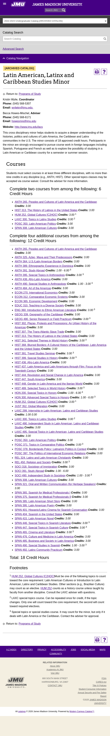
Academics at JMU (55, 669)
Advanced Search (13, 48)
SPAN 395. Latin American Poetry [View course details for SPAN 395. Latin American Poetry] (35, 505)
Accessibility (58, 649)
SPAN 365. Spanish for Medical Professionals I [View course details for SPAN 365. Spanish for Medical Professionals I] (42, 492)
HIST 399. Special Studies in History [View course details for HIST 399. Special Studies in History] (36, 358)
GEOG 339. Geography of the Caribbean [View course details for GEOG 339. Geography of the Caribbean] (39, 314)
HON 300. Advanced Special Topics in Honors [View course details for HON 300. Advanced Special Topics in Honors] (42, 397)
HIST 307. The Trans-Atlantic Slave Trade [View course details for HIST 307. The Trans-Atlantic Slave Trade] (39, 331)
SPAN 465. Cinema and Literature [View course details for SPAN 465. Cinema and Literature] (35, 532)
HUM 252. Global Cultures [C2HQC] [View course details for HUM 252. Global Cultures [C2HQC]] (36, 214)
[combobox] (55, 21)
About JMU (55, 666)
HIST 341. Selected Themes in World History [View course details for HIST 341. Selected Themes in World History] (41, 340)
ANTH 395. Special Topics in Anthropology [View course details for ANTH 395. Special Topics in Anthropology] (40, 275)
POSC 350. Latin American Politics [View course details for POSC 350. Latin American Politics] (35, 223)
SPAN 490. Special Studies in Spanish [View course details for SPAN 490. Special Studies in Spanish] (37, 545)
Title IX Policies (99, 685)
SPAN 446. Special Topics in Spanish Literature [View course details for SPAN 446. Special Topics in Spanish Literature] (43, 523)
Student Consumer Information (92, 689)
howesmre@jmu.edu (24, 121)
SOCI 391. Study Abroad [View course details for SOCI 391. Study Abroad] (29, 471)
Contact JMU (55, 685)
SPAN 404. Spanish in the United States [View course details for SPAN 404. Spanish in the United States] (38, 514)
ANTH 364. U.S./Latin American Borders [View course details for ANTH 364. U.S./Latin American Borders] (38, 261)
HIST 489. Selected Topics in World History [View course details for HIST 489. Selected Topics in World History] (40, 388)
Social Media (88, 649)
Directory (27, 649)
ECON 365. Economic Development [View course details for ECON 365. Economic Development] (36, 301)
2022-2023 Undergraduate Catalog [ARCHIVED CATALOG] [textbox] (33, 21)
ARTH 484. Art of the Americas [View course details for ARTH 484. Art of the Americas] (33, 288)
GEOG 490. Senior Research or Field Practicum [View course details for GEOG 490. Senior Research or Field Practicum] (43, 319)
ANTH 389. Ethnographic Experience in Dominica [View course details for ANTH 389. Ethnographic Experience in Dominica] (44, 265)
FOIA (104, 678)
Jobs (73, 649)
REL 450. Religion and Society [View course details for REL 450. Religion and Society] (33, 462)
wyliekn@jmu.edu (22, 107)
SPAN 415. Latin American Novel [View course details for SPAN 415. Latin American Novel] (34, 518)
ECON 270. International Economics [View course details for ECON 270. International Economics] (36, 292)
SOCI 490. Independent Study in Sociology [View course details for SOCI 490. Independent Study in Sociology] (40, 475)
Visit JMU (55, 673)
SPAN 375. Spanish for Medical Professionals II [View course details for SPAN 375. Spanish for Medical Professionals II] (43, 496)
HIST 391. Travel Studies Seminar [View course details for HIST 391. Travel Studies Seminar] (35, 353)
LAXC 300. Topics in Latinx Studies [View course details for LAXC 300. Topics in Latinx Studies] (35, 219)
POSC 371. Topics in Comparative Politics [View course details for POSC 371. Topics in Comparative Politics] (40, 444)
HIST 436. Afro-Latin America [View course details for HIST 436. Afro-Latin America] (32, 362)
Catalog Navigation (17, 58)
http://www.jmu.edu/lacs (29, 126)
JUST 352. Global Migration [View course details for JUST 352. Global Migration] (31, 406)
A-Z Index (11, 649)
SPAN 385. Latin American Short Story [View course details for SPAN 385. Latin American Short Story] (37, 501)
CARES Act (101, 682)
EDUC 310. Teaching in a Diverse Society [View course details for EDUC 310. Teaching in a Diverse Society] (39, 305)
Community (56, 654)
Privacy (42, 649)
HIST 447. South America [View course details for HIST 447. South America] (30, 379)
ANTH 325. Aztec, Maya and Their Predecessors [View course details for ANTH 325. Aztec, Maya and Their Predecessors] (43, 257)
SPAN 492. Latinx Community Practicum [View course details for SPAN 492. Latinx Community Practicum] (39, 549)
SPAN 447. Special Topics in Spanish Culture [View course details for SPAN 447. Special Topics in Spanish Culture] (41, 527)
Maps (102, 649)
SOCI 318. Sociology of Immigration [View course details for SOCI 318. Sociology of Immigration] (36, 466)
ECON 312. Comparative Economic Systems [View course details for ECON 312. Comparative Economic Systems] (41, 296)
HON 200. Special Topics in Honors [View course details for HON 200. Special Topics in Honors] (36, 392)
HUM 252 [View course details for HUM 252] (46, 588)
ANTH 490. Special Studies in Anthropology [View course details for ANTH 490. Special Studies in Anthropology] (40, 283)
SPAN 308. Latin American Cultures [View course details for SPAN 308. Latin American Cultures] (36, 228)
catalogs (22, 711)
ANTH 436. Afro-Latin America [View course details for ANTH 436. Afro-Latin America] (33, 279)
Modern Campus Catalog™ (81, 711)
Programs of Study (30, 93)
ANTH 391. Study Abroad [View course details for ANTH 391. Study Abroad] (30, 270)
